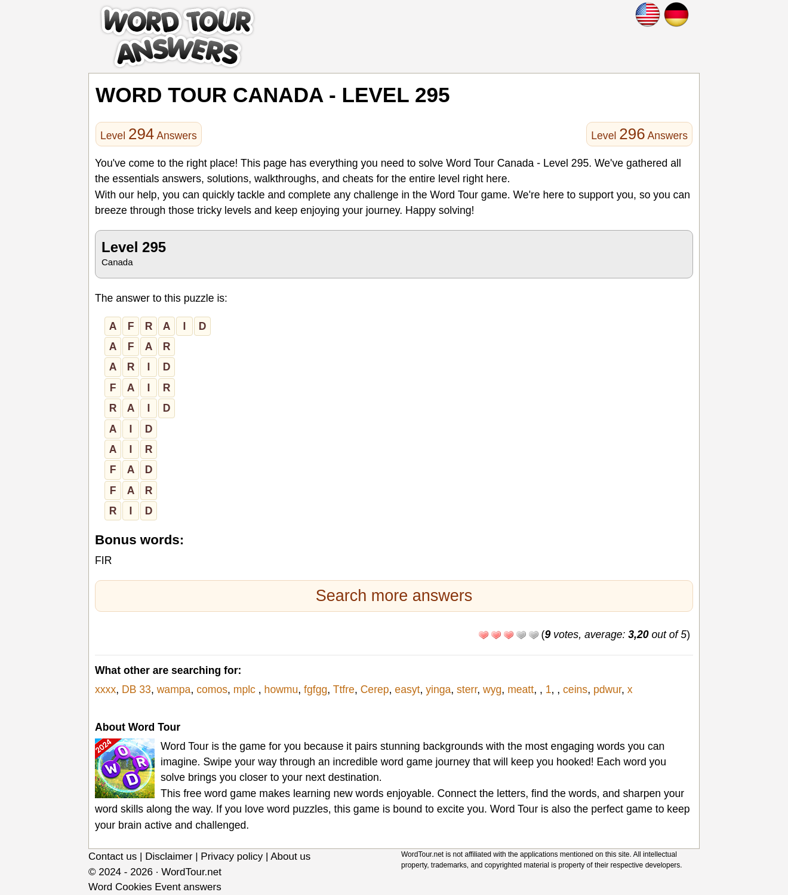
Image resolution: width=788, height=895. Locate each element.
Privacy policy (232, 856)
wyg (492, 689)
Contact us (112, 856)
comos (211, 689)
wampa (174, 689)
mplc (245, 689)
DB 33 (136, 689)
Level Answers (148, 134)
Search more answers (394, 596)
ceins (575, 689)
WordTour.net (191, 872)
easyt (407, 689)
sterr (467, 689)
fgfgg (315, 689)
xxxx (105, 689)
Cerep (375, 689)
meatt (520, 689)
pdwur (607, 689)
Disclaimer (168, 856)
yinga (438, 689)
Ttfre (344, 689)
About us (290, 856)
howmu (281, 689)
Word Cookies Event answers (154, 887)
